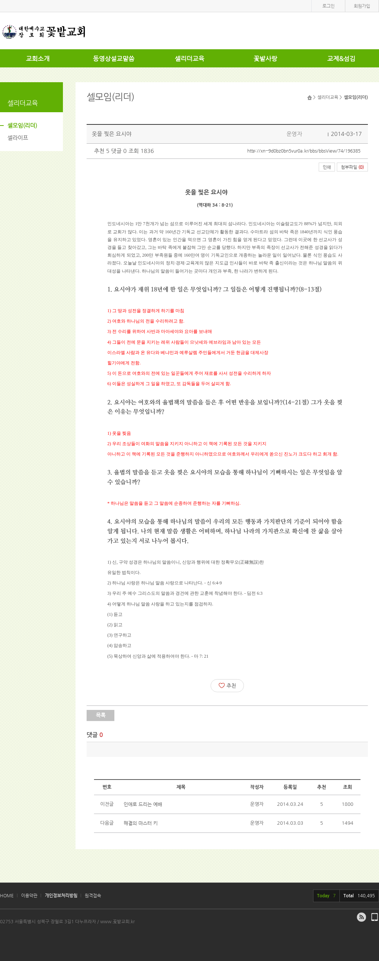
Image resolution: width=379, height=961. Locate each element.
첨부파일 (352, 167)
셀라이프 (17, 137)
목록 (100, 715)
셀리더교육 (189, 58)
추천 (227, 685)
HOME (7, 895)
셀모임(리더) (22, 125)
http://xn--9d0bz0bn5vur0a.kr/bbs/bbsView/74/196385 (303, 150)
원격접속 (93, 895)
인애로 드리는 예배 (143, 804)
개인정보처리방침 (61, 895)
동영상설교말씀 (113, 58)
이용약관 (29, 895)
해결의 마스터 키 (141, 823)
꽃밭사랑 (265, 58)
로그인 (328, 6)
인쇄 (327, 167)
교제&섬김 (341, 58)
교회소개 (38, 58)
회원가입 (362, 6)
